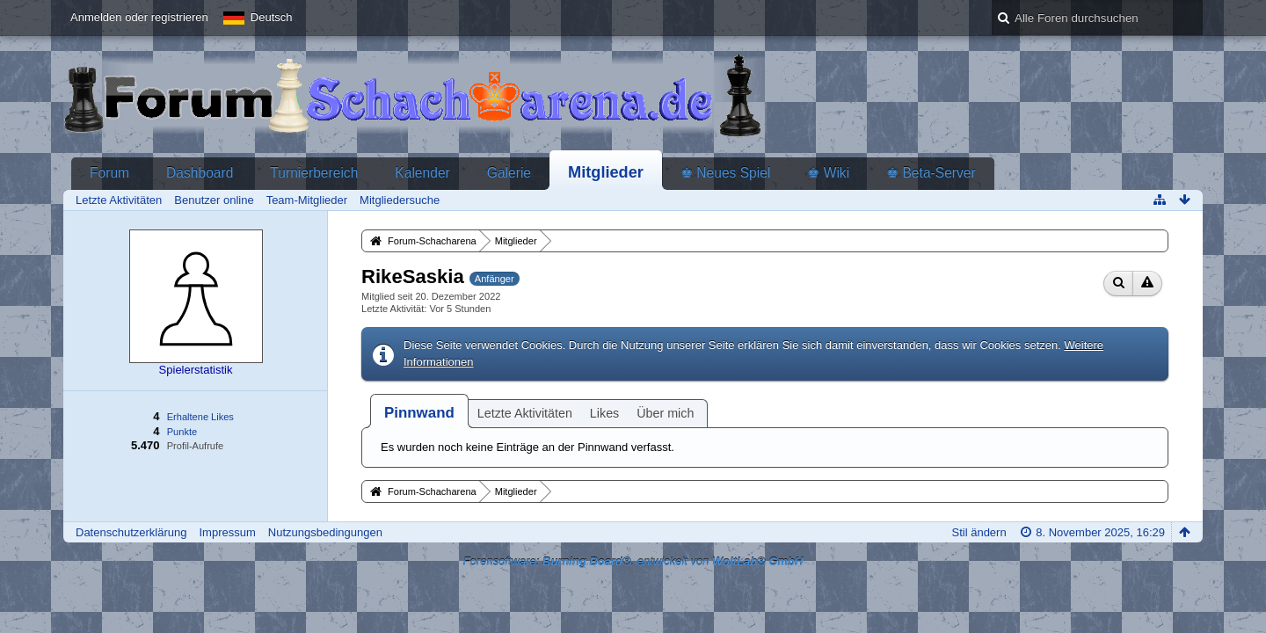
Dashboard (199, 172)
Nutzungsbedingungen (325, 532)
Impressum (227, 532)
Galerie (509, 172)
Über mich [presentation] (665, 413)
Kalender (422, 172)
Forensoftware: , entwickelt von (633, 561)
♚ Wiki (828, 172)
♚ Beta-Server (931, 172)
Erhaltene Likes (200, 416)
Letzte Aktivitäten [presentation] (524, 413)
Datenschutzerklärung (131, 532)
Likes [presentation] (604, 413)
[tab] (419, 413)
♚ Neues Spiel (725, 172)
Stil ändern (979, 532)
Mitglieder (606, 172)
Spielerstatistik (196, 369)
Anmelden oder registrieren (139, 17)
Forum (109, 172)
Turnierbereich (314, 172)
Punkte (182, 431)
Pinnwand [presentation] (419, 412)
